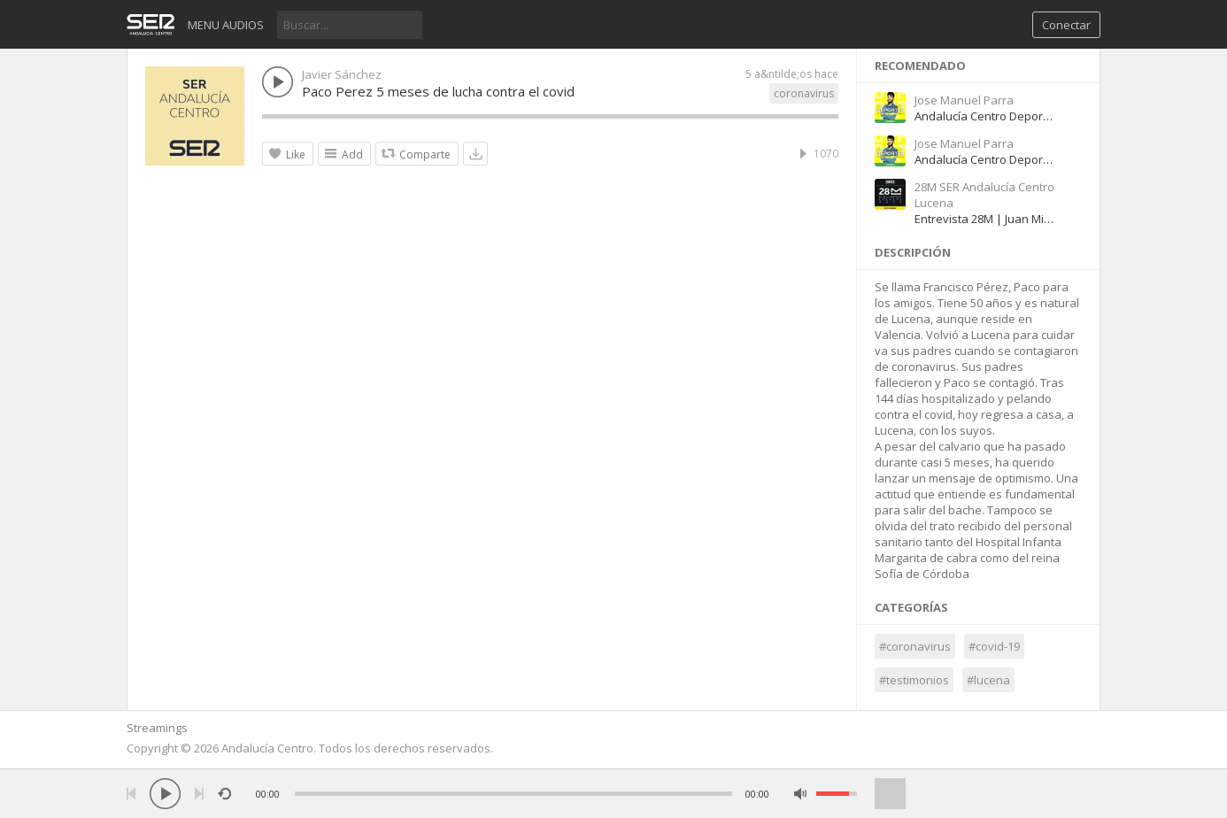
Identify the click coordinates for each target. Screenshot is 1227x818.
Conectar (1066, 25)
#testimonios (914, 680)
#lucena (988, 680)
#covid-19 (994, 646)
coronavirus (804, 93)
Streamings (157, 728)
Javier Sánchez (342, 74)
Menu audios (226, 25)
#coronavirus (915, 646)
